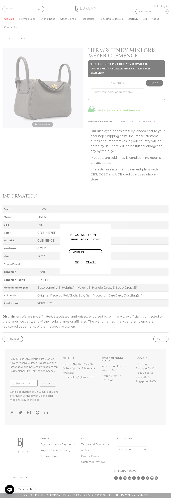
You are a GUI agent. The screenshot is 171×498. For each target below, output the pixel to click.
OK (77, 262)
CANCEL (91, 262)
